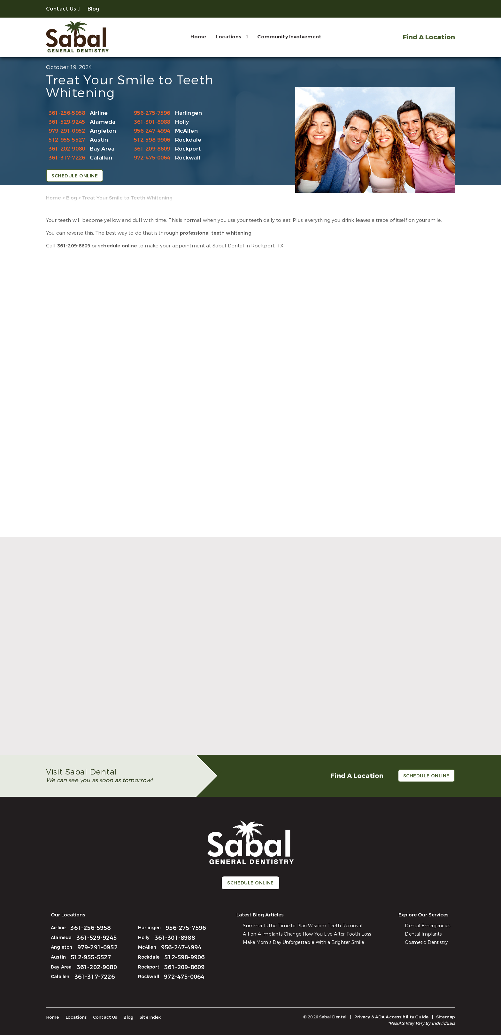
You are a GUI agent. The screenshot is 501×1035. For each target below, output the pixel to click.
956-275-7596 (152, 113)
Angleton (103, 131)
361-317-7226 (67, 157)
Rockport (188, 148)
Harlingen (188, 113)
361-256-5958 (67, 113)
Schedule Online (74, 176)
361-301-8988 (152, 122)
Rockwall (187, 157)
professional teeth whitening (215, 233)
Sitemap (445, 1017)
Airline (99, 113)
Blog (94, 8)
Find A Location (429, 37)
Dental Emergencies (427, 926)
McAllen (186, 131)
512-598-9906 (152, 140)
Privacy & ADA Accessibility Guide (391, 1017)
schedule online (117, 246)
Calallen (101, 157)
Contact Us (61, 8)
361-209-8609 (152, 148)
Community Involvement (289, 37)
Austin (99, 140)
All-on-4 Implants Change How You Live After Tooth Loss (307, 934)
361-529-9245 (67, 122)
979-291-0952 (67, 131)
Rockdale (188, 140)
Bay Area (102, 148)
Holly (182, 122)
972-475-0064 (152, 157)
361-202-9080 (67, 148)
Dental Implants (423, 934)
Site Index (150, 1017)
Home (198, 37)
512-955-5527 (67, 140)
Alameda (102, 122)
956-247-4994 (152, 131)
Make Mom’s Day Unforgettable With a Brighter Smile (303, 942)
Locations (228, 37)
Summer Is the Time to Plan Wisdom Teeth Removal (302, 926)
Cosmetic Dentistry (426, 942)
